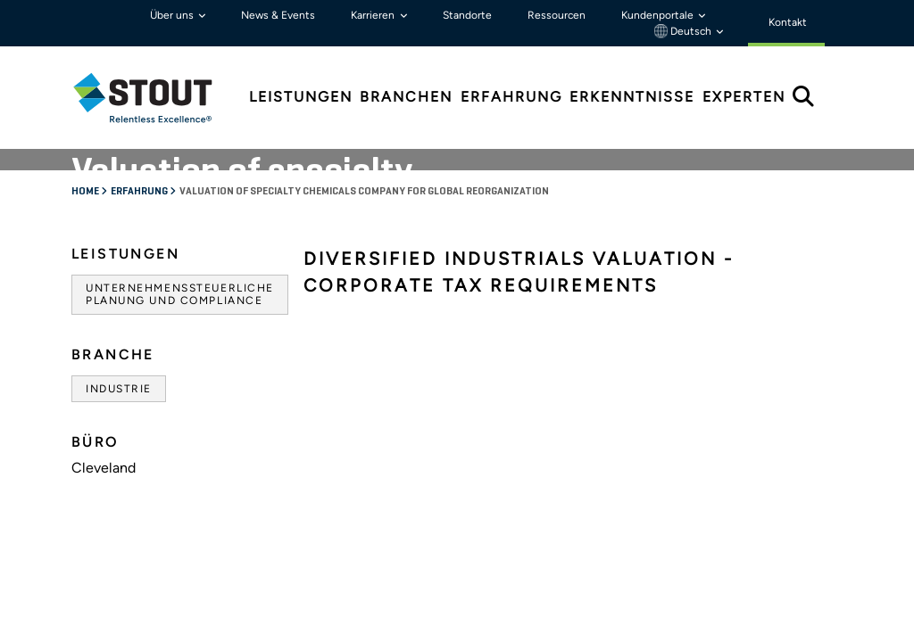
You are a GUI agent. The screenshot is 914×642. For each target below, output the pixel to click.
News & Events (278, 15)
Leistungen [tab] (301, 96)
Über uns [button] (173, 15)
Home (86, 191)
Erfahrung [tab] (511, 96)
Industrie (119, 389)
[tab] (156, 98)
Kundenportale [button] (658, 15)
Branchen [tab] (406, 96)
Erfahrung (140, 191)
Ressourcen (557, 15)
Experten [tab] (743, 96)
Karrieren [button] (374, 15)
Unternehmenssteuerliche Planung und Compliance (180, 294)
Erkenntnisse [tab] (631, 96)
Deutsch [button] (684, 31)
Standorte (467, 15)
